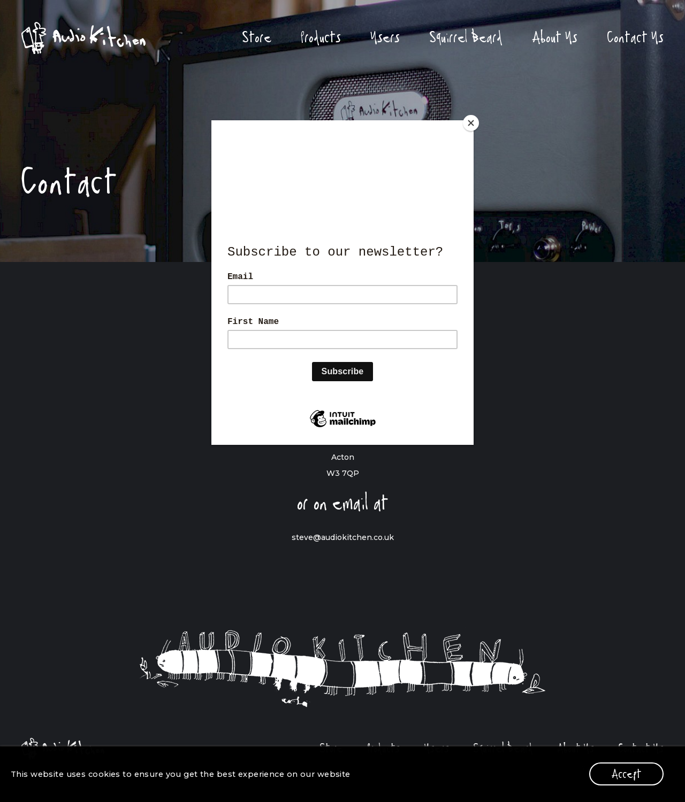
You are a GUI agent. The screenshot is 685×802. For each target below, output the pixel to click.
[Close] (471, 123)
